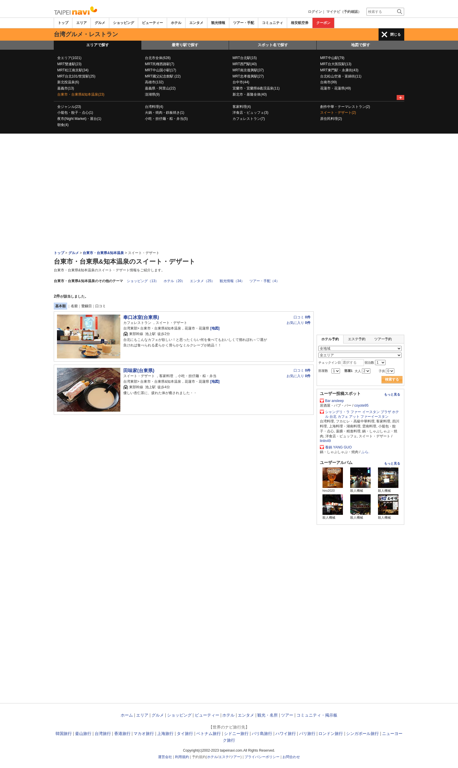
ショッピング (123, 23)
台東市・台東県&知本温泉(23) (80, 94)
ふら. (365, 452)
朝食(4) (63, 125)
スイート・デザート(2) (338, 113)
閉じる (395, 34)
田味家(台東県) (138, 370)
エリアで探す (97, 45)
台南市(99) (328, 82)
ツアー (287, 715)
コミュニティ (272, 23)
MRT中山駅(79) (332, 58)
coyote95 (361, 405)
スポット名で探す (273, 45)
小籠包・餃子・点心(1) (75, 113)
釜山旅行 (83, 733)
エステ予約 (356, 339)
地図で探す (360, 45)
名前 (74, 306)
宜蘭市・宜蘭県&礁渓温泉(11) (256, 88)
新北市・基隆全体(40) (250, 94)
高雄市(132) (154, 82)
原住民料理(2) (331, 119)
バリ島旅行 (262, 733)
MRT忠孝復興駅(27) (248, 76)
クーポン (323, 23)
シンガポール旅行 (362, 733)
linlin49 (325, 441)
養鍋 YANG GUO (338, 447)
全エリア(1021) (69, 58)
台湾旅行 (103, 733)
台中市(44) (241, 82)
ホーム (127, 715)
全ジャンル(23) (69, 107)
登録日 (86, 306)
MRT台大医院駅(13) (335, 64)
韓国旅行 (63, 733)
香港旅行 (122, 733)
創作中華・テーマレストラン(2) (345, 107)
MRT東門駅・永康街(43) (339, 70)
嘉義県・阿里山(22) (160, 88)
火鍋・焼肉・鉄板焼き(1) (164, 113)
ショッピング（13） (143, 281)
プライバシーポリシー (262, 757)
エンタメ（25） (202, 281)
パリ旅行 (307, 733)
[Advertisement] (229, 150)
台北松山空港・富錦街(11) (340, 76)
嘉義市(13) (65, 88)
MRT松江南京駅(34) (73, 70)
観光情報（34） (232, 281)
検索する (392, 379)
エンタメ (196, 23)
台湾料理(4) (154, 107)
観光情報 (218, 23)
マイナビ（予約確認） (343, 12)
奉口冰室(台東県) (141, 317)
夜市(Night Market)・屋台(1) (79, 119)
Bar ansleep (334, 401)
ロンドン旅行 (330, 733)
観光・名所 (267, 715)
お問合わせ (291, 757)
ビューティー (152, 23)
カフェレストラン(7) (249, 119)
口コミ (100, 306)
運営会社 (165, 757)
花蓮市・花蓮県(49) (335, 88)
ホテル (176, 23)
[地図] (214, 328)
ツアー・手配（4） (264, 281)
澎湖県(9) (152, 94)
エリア (81, 23)
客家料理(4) (242, 107)
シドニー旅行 (236, 733)
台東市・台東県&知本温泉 (103, 253)
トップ (63, 23)
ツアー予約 (383, 339)
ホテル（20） (174, 281)
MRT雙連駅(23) (69, 64)
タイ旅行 (185, 733)
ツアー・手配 (243, 23)
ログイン (315, 12)
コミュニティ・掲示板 (316, 715)
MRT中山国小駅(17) (160, 70)
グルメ (100, 23)
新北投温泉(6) (68, 82)
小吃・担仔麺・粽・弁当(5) (166, 119)
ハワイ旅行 (285, 733)
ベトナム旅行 (208, 733)
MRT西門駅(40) (245, 64)
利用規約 (182, 757)
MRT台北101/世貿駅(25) (76, 76)
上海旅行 (165, 733)
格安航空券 (299, 23)
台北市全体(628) (158, 58)
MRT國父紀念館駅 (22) (163, 76)
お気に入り (298, 323)
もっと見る (392, 394)
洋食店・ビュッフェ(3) (250, 113)
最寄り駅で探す (185, 45)
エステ (223, 757)
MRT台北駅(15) (245, 58)
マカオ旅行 (143, 733)
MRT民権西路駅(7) (159, 64)
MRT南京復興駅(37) (248, 70)
